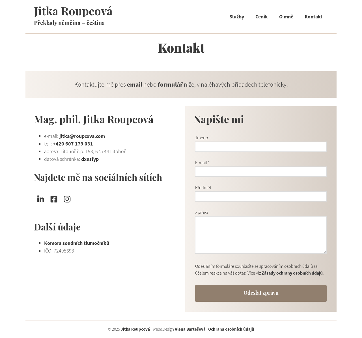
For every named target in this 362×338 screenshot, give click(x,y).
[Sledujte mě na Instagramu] (67, 199)
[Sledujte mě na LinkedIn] (40, 199)
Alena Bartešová (190, 329)
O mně (286, 16)
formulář (170, 84)
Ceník (261, 16)
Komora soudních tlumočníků (76, 243)
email (134, 84)
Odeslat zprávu (261, 293)
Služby (236, 16)
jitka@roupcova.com (82, 136)
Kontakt (313, 16)
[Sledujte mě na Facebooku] (54, 199)
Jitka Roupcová (73, 12)
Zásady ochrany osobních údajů (292, 273)
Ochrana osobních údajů (231, 329)
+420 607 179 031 (73, 143)
